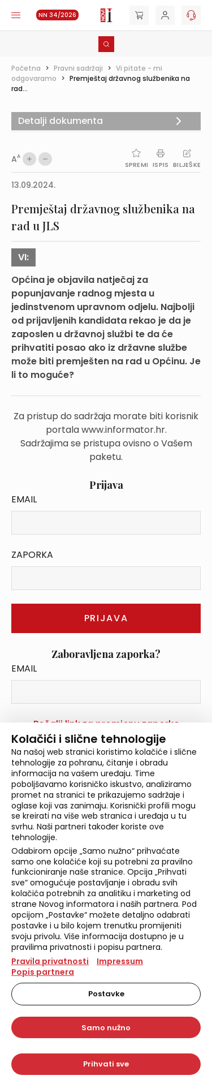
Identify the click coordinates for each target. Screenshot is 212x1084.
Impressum (120, 961)
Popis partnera (42, 972)
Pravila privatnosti (50, 961)
